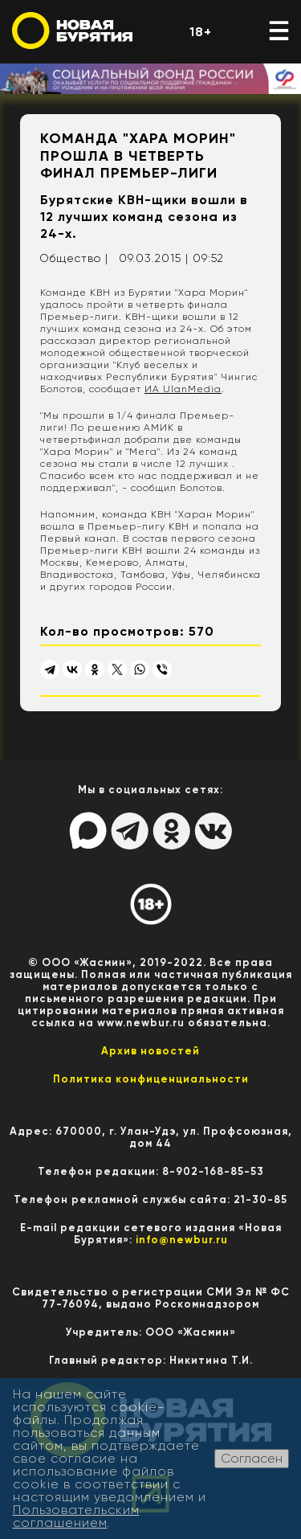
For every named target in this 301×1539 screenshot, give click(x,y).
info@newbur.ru (182, 1240)
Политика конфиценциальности (151, 1079)
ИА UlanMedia (183, 389)
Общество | (73, 258)
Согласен (252, 1458)
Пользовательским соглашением (76, 1516)
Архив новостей (150, 1051)
